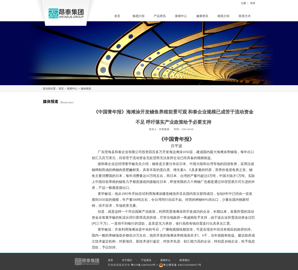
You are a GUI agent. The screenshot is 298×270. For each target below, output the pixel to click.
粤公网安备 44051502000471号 (180, 264)
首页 (117, 16)
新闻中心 (181, 16)
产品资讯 (160, 16)
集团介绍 (138, 16)
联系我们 (184, 260)
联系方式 (245, 16)
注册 (243, 3)
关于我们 (127, 260)
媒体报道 (86, 88)
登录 (252, 3)
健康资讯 (202, 16)
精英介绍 (223, 16)
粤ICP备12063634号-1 (144, 264)
